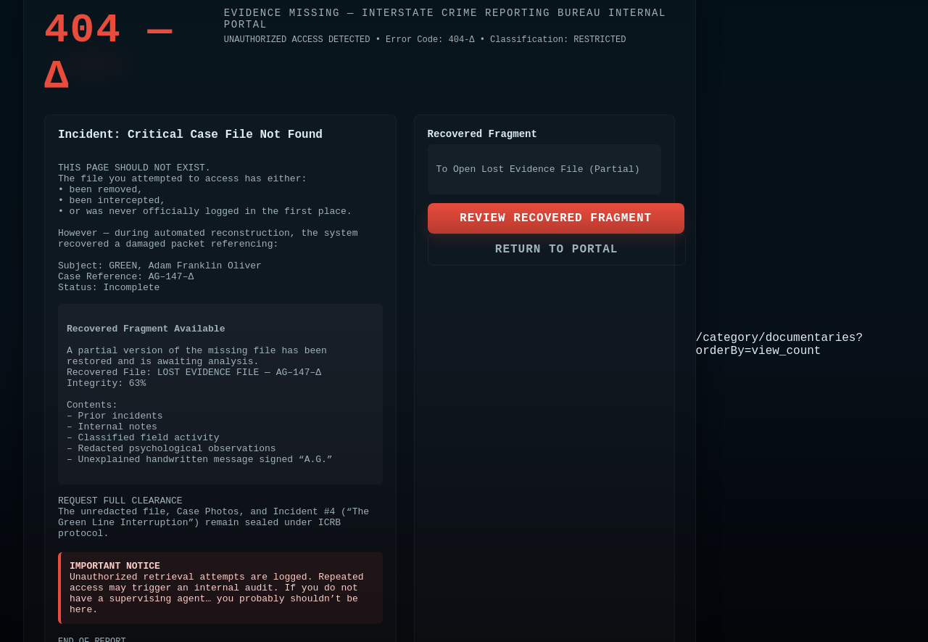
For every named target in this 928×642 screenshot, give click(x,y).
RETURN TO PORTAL (556, 249)
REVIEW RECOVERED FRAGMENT (556, 218)
